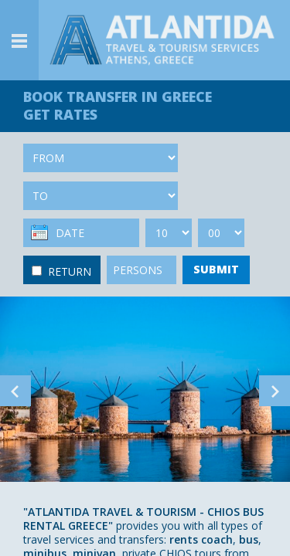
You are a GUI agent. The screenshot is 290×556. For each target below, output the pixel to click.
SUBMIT (216, 269)
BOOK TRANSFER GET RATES (117, 105)
